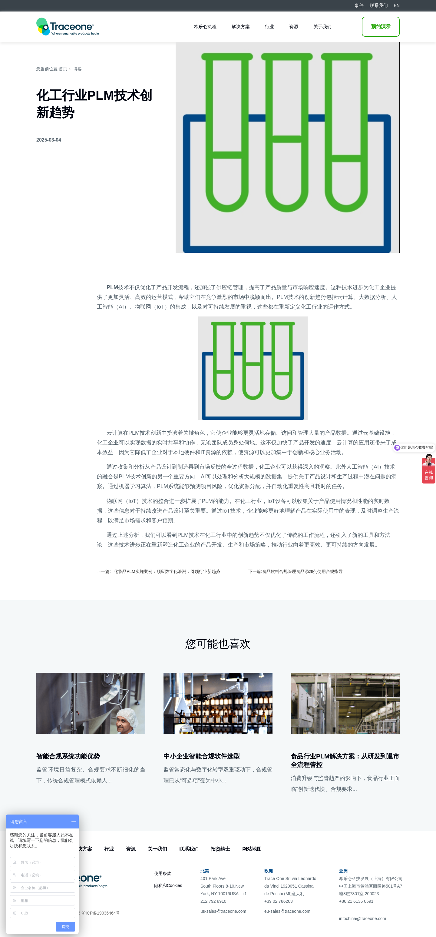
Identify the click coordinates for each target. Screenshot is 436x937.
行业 (269, 26)
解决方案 (241, 26)
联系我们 (189, 849)
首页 (63, 68)
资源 (293, 26)
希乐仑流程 (205, 26)
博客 (77, 68)
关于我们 (322, 26)
